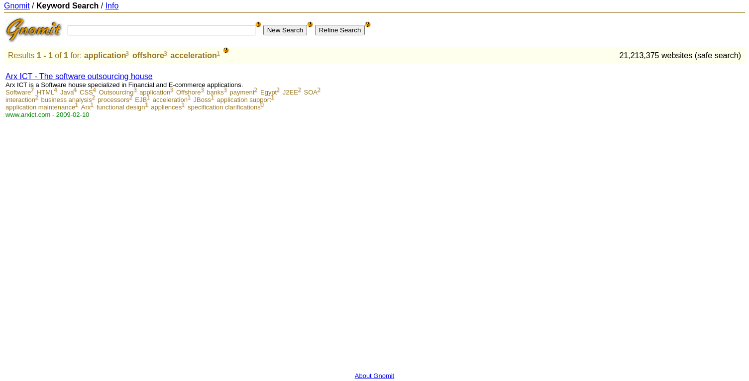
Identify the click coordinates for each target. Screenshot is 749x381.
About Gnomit (375, 376)
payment (241, 92)
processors (113, 99)
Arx (86, 107)
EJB (141, 99)
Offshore (188, 92)
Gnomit (17, 5)
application (105, 55)
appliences (166, 107)
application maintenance (40, 107)
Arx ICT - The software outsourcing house (79, 76)
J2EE (290, 92)
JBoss (202, 99)
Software (18, 92)
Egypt (268, 92)
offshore (148, 55)
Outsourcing (116, 92)
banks (215, 92)
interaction (20, 99)
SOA (311, 92)
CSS (86, 92)
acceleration (193, 55)
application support (244, 99)
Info (112, 5)
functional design (121, 107)
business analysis (66, 99)
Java (67, 92)
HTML (45, 92)
